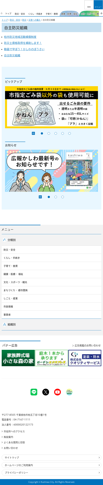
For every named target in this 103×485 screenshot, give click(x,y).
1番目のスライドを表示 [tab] (42, 133)
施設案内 (8, 437)
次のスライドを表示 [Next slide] (101, 13)
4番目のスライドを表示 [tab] (62, 133)
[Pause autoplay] (33, 133)
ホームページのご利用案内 (19, 465)
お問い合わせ (11, 448)
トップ (5, 20)
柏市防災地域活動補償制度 (20, 36)
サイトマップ (12, 457)
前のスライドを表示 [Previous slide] (2, 13)
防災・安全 (15, 20)
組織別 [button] (12, 324)
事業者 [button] (7, 314)
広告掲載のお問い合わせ (88, 345)
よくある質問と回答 (14, 442)
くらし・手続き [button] (12, 258)
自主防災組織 (12, 55)
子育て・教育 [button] (11, 266)
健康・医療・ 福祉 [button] (13, 274)
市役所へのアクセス (14, 431)
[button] (89, 4)
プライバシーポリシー (16, 472)
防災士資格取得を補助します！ (23, 43)
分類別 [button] (12, 240)
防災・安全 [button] (9, 250)
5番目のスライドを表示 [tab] (69, 133)
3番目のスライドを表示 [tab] (55, 133)
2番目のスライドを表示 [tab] (49, 133)
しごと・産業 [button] (11, 298)
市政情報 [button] (8, 306)
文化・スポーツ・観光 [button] (15, 282)
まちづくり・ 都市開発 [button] (16, 290)
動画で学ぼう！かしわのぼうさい (24, 49)
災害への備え (34, 20)
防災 (24, 20)
